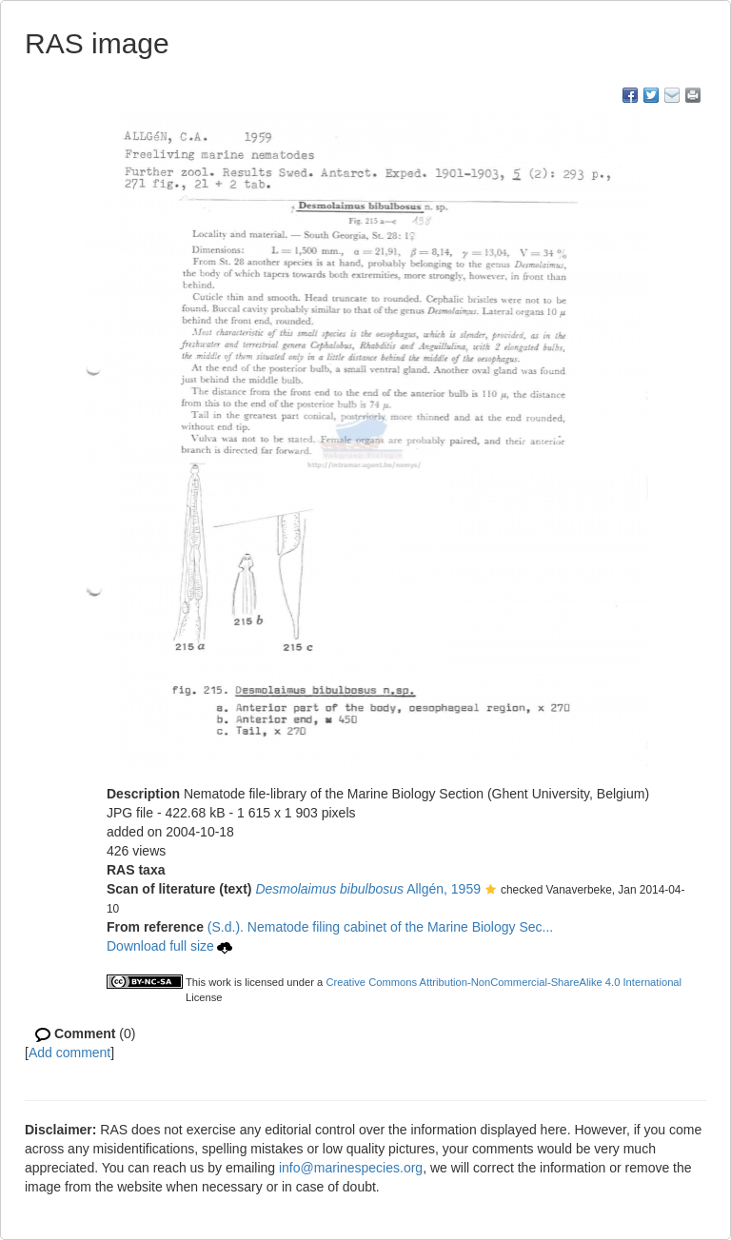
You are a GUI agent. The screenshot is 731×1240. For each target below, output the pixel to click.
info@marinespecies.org (351, 1167)
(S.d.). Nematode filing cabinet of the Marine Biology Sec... (380, 927)
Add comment (69, 1052)
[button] (491, 890)
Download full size (169, 946)
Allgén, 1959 (368, 888)
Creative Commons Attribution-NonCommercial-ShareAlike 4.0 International (504, 982)
